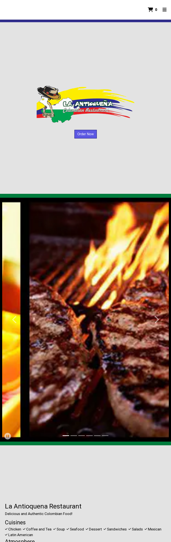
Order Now (85, 134)
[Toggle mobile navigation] (164, 10)
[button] (14, 320)
